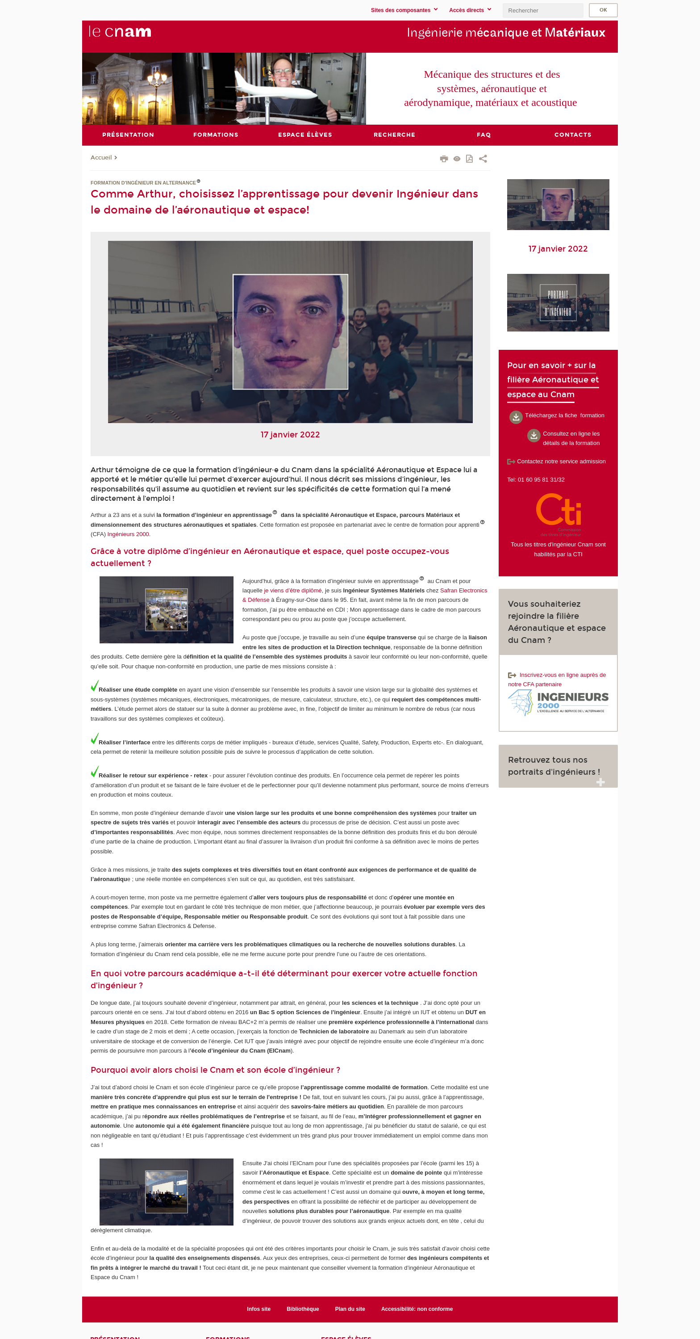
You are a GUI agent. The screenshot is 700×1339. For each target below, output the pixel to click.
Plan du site (350, 1309)
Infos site (259, 1309)
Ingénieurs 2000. (129, 534)
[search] (543, 10)
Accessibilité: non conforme (417, 1309)
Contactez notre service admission (556, 461)
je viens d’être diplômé (292, 590)
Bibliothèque (303, 1309)
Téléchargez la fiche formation (564, 414)
